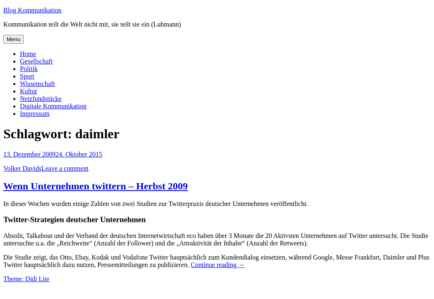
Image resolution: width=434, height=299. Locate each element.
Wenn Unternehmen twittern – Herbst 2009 (95, 186)
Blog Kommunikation (32, 10)
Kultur (28, 91)
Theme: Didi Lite (26, 278)
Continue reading (218, 264)
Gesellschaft (36, 61)
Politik (29, 68)
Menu (13, 39)
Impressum (34, 113)
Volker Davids (22, 168)
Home (28, 53)
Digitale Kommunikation (53, 106)
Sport (27, 76)
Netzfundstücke (40, 98)
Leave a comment (65, 168)
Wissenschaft (37, 83)
